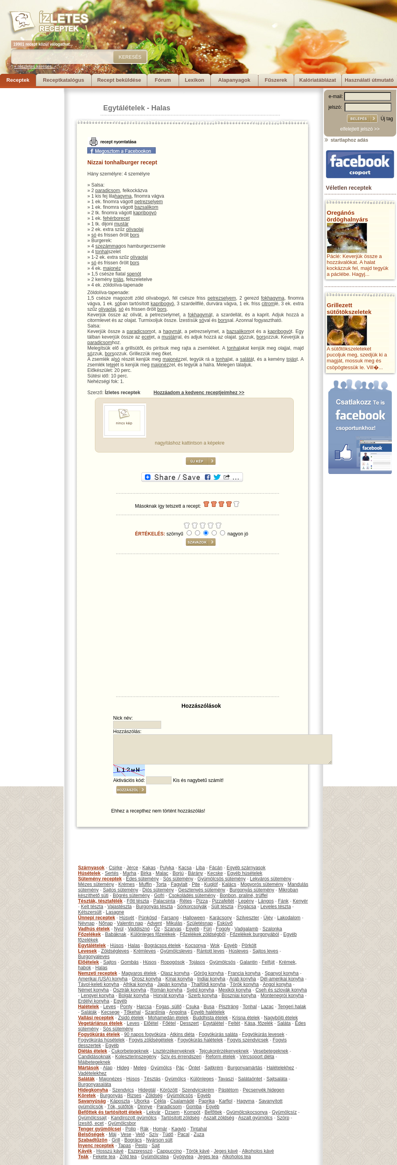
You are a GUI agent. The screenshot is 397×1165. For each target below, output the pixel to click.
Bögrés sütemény (131, 895)
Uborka (142, 1101)
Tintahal (198, 1129)
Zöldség (154, 1095)
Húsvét (126, 917)
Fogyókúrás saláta (218, 1034)
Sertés (112, 873)
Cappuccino (169, 1151)
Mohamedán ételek (168, 1018)
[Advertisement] (32, 207)
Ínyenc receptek (96, 1145)
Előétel (151, 1023)
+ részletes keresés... (34, 66)
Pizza (202, 901)
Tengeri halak (292, 1006)
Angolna (178, 1012)
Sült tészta (222, 906)
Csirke (115, 867)
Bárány (195, 873)
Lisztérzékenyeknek (174, 1051)
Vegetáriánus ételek (100, 1023)
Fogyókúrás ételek (99, 1034)
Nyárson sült (159, 1140)
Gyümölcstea (155, 1156)
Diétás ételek (92, 1051)
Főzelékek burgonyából (254, 934)
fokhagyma (272, 298)
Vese (126, 1134)
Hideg (123, 1068)
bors (134, 235)
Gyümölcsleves (176, 951)
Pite (196, 884)
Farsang (170, 917)
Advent (154, 923)
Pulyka (167, 867)
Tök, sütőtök (120, 1106)
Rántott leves (210, 951)
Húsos (116, 945)
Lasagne (115, 912)
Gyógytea (183, 1156)
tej (112, 365)
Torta (161, 884)
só (93, 235)
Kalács (229, 884)
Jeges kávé (226, 1151)
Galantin (249, 962)
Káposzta (120, 1101)
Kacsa (184, 867)
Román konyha (166, 990)
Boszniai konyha (239, 995)
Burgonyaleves (94, 956)
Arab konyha (242, 979)
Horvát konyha (168, 995)
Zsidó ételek (131, 1018)
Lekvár (153, 1112)
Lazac (267, 1006)
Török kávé (197, 1151)
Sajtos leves (265, 951)
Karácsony (220, 917)
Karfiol (225, 1101)
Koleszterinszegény (135, 1056)
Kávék (85, 1151)
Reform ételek (220, 1056)
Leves (109, 1006)
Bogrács (133, 1140)
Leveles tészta (275, 906)
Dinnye (144, 1106)
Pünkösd (148, 917)
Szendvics (123, 1090)
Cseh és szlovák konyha (280, 990)
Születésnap (200, 923)
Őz (157, 929)
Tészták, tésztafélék (100, 901)
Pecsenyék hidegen (263, 1090)
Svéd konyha (200, 990)
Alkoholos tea (236, 1156)
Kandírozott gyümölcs (133, 1118)
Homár (160, 1129)
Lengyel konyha (97, 995)
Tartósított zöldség (180, 1118)
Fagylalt (179, 884)
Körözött (169, 1090)
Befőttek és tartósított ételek (110, 1112)
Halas (160, 108)
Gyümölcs (161, 1068)
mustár (121, 224)
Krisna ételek (246, 1018)
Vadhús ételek (94, 929)
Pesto (141, 1145)
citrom (268, 303)
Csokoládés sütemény (192, 895)
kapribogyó (144, 213)
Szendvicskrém (198, 1090)
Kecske (215, 873)
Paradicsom (168, 1106)
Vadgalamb (246, 929)
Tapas (124, 1145)
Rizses (134, 1095)
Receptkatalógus (63, 80)
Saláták (89, 1012)
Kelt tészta (92, 906)
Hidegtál (147, 1090)
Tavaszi (226, 1079)
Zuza (199, 1134)
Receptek (17, 80)
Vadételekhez (92, 1073)
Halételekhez (280, 1068)
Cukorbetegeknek (130, 1051)
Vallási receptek (96, 1018)
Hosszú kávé (110, 1151)
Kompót (192, 1112)
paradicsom (107, 190)
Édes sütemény (142, 879)
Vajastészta (120, 906)
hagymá (171, 331)
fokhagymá (199, 315)
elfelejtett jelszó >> (360, 129)
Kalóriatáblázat (317, 80)
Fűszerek (276, 80)
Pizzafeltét (223, 901)
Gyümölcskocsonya (247, 1112)
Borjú (178, 873)
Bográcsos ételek (162, 945)
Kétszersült (90, 912)
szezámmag (108, 246)
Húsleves (238, 951)
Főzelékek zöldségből (202, 934)
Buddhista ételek (210, 1018)
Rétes (185, 901)
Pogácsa (247, 906)
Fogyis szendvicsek (247, 1040)
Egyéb (192, 929)
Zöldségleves (115, 951)
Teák (83, 1156)
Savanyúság (92, 1101)
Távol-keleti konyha (98, 984)
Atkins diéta (182, 1034)
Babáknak (115, 934)
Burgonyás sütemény (251, 890)
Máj (112, 1134)
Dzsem (172, 1112)
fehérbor (112, 218)
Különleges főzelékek (153, 934)
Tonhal (249, 1006)
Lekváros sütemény (270, 879)
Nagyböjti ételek (281, 1018)
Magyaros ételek (138, 973)
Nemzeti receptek (98, 973)
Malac (162, 873)
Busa (209, 1006)
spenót (134, 274)
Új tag (387, 118)
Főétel (168, 1023)
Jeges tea (208, 1156)
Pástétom (228, 1090)
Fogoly (223, 929)
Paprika (206, 1101)
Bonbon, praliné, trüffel (244, 895)
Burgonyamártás (244, 1068)
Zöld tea (128, 1156)
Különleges (202, 1079)
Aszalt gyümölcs (255, 1118)
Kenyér (300, 901)
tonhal (101, 251)
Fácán (215, 867)
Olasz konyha (175, 973)
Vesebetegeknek (270, 1051)
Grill (116, 1140)
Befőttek (213, 1112)
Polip (130, 1129)
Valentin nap (130, 923)
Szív (153, 1134)
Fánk (283, 901)
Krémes (126, 884)
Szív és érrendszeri (181, 1056)
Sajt (156, 1145)
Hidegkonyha (93, 1090)
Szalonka (272, 929)
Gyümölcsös (222, 962)
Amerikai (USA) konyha (103, 979)
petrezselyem (149, 201)
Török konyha (244, 984)
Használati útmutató (369, 80)
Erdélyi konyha (94, 1001)
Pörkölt (249, 945)
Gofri (159, 895)
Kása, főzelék (258, 1023)
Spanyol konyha (282, 973)
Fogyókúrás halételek (200, 1040)
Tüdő (167, 1134)
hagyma (123, 196)
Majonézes (110, 1079)
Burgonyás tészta (154, 906)
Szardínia (155, 1012)
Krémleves (144, 951)
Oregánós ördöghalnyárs (347, 216)
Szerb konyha (202, 995)
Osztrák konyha (129, 990)
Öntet (194, 1068)
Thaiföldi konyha (208, 984)
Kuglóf (211, 884)
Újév (268, 917)
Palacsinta (164, 901)
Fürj (207, 929)
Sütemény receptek (100, 879)
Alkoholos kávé (258, 1151)
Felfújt (268, 962)
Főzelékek (89, 934)
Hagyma (245, 1101)
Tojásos (197, 962)
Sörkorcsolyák (192, 906)
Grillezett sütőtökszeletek (349, 308)
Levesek (87, 951)
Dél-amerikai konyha (281, 979)
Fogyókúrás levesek (263, 1034)
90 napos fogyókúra (145, 1034)
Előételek (88, 962)
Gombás (130, 962)
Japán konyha (172, 984)
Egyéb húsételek (244, 873)
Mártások (88, 1068)
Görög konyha (209, 973)
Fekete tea (104, 1156)
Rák (144, 1129)
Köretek (87, 1095)
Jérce (132, 867)
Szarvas (172, 929)
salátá (246, 359)
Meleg (139, 1068)
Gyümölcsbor (122, 1123)
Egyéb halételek (208, 1012)
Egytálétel (213, 1023)
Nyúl (118, 929)
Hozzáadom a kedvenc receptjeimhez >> (199, 392)
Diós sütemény (158, 890)
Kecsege (110, 1012)
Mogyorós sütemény (262, 884)
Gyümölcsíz (284, 1112)
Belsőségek (91, 1134)
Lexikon (194, 80)
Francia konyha (244, 973)
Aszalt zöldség (218, 1118)
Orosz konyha (146, 979)
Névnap (86, 923)
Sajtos (109, 962)
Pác (180, 1068)
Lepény (246, 901)
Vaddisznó (139, 929)
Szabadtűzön (93, 1140)
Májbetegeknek (94, 1062)
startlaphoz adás (346, 140)
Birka (146, 873)
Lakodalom (289, 917)
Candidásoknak (94, 1056)
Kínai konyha (179, 979)
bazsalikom (146, 207)
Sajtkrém (213, 1068)
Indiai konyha (211, 979)
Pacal (183, 1134)
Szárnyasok (91, 867)
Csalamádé (182, 1101)
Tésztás (152, 1079)
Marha (129, 873)
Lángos (266, 901)
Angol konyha (277, 984)
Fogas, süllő (169, 1006)
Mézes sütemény (96, 884)
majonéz (112, 268)
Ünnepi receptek (96, 917)
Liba (200, 867)
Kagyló (179, 1129)
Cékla (160, 1101)
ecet (125, 218)
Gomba (193, 1106)
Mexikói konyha (234, 990)
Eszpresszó (140, 1151)
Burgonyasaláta (94, 1084)
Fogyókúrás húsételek (101, 1040)
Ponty (126, 1006)
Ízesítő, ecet (91, 1123)
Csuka (192, 1006)
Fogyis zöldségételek (151, 1040)
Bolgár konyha (134, 995)
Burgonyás (111, 1095)
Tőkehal (132, 1012)
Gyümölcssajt (92, 1118)
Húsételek (89, 873)
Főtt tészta (138, 901)
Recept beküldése (119, 80)
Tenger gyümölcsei (99, 1129)
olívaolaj (134, 229)
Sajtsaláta (276, 1079)
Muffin (145, 884)
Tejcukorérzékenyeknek (224, 1051)
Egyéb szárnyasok (246, 867)
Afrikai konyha (138, 984)
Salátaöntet (250, 1079)
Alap (107, 1068)
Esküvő (225, 923)
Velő (140, 1134)
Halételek (88, 1006)
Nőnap (106, 923)
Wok (215, 945)
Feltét (234, 1023)
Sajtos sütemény (120, 890)
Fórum (163, 80)
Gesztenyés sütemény (201, 890)
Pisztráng (229, 1006)
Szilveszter (247, 917)
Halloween (194, 917)
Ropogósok (173, 962)
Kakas (149, 867)
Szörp (283, 1118)
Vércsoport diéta (256, 1056)
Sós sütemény (178, 879)
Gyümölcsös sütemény (221, 879)
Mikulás (174, 923)
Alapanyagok (234, 80)
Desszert (189, 1023)
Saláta (284, 1023)
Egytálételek (124, 108)
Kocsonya (195, 945)
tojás (118, 279)
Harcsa (144, 1006)
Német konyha (93, 990)
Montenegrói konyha (282, 995)
